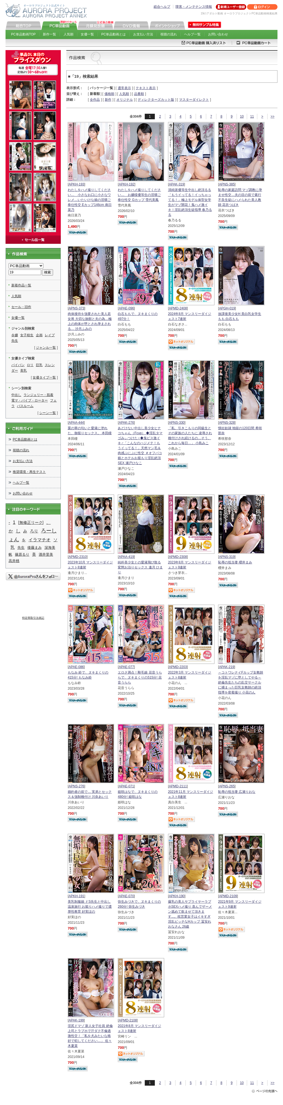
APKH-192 (127, 184)
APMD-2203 (178, 667)
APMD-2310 (78, 557)
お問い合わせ (218, 34)
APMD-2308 (178, 557)
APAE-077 (126, 667)
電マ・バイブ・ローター (29, 400)
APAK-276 (126, 423)
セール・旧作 (21, 307)
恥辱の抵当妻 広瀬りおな (236, 792)
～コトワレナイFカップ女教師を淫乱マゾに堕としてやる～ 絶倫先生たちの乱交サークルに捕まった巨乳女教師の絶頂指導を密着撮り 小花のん (240, 682)
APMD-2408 (178, 308)
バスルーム (25, 406)
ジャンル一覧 (46, 348)
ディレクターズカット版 (156, 100)
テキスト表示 (146, 88)
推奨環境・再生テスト (29, 472)
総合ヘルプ (162, 7)
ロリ (30, 365)
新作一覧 (49, 34)
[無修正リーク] (31, 523)
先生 (14, 341)
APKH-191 (76, 896)
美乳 (23, 370)
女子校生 (26, 335)
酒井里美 (46, 554)
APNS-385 (227, 184)
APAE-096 (126, 308)
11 (252, 116)
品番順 (139, 94)
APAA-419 (126, 557)
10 (241, 116)
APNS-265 (227, 786)
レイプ (50, 335)
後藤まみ (34, 547)
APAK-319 (176, 184)
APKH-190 (177, 896)
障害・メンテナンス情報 (193, 7)
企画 (39, 335)
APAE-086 (76, 667)
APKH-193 (76, 184)
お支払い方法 (143, 34)
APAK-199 (76, 1020)
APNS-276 (76, 786)
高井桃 (14, 561)
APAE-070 (126, 896)
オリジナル (124, 100)
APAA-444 (76, 423)
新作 (108, 100)
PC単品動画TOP (23, 34)
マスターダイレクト (194, 100)
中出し (16, 395)
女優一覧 (87, 34)
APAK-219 (226, 667)
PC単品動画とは (113, 34)
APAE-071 (126, 786)
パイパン (18, 365)
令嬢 (14, 335)
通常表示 (124, 88)
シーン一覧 (47, 413)
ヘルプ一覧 (192, 34)
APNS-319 (227, 557)
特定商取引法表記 (33, 617)
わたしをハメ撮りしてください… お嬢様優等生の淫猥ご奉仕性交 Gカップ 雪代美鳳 (139, 195)
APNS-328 (227, 423)
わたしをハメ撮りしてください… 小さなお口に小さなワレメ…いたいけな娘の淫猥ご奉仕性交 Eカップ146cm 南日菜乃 (90, 200)
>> (272, 116)
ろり (34, 531)
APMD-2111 (178, 786)
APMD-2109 (228, 896)
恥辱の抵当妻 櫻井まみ (235, 562)
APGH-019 (227, 308)
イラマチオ (39, 539)
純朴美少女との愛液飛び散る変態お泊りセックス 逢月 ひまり (140, 567)
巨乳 (39, 365)
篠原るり (22, 554)
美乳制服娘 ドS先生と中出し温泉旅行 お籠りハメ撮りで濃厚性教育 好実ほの (90, 906)
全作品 (95, 100)
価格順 (109, 94)
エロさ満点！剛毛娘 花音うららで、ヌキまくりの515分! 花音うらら (140, 677)
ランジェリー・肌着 (38, 395)
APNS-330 (177, 423)
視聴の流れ (168, 34)
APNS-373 (76, 308)
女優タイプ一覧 (44, 377)
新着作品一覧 (21, 285)
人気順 (69, 34)
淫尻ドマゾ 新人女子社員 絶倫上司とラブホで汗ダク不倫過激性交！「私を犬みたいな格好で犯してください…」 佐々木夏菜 (90, 1036)
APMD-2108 (128, 1020)
